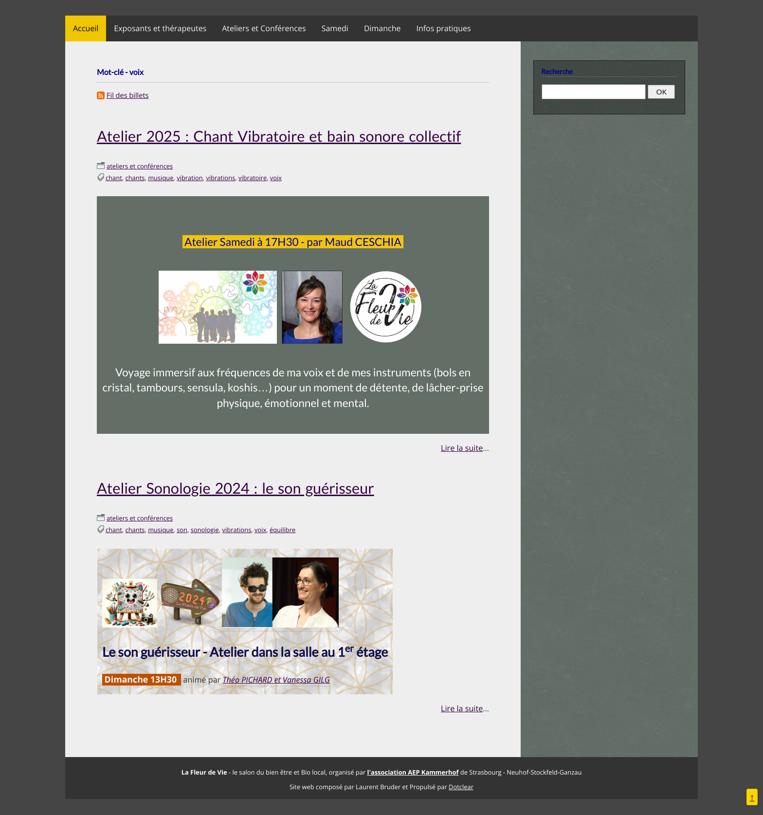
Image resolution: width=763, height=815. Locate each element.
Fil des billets (128, 95)
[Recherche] (594, 91)
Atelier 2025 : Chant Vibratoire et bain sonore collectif (279, 136)
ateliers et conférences (140, 166)
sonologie (205, 529)
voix (276, 177)
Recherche (557, 71)
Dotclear (461, 786)
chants (135, 177)
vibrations (220, 177)
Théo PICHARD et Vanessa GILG (275, 679)
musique (160, 177)
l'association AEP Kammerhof (413, 772)
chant (114, 177)
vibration (190, 177)
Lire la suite (462, 448)
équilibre (282, 529)
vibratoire (252, 177)
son (182, 529)
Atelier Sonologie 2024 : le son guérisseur (235, 488)
